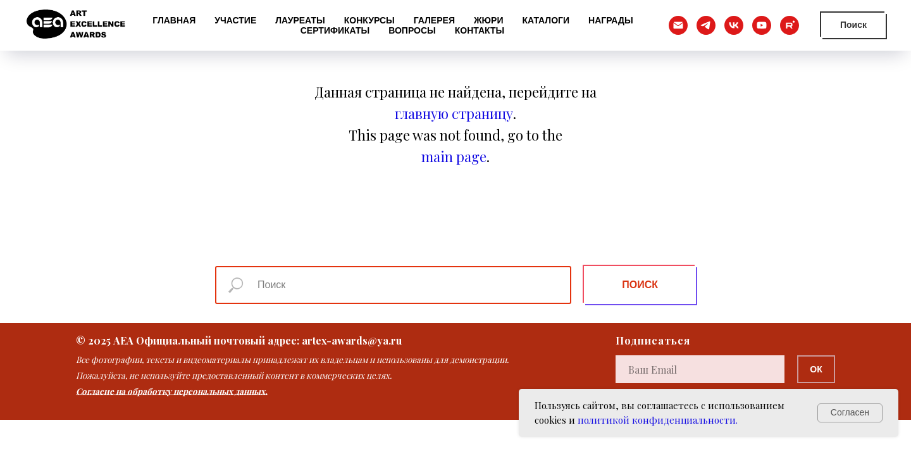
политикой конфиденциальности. (658, 420)
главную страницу (454, 113)
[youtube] (761, 25)
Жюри (489, 20)
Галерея (434, 20)
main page (453, 156)
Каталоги (545, 20)
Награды (610, 20)
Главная (173, 20)
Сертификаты (335, 30)
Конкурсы (369, 20)
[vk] (733, 25)
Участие (235, 20)
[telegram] (706, 25)
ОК (816, 369)
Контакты (479, 30)
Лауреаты (300, 20)
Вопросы (412, 30)
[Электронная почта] (678, 25)
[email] (700, 369)
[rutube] (789, 25)
